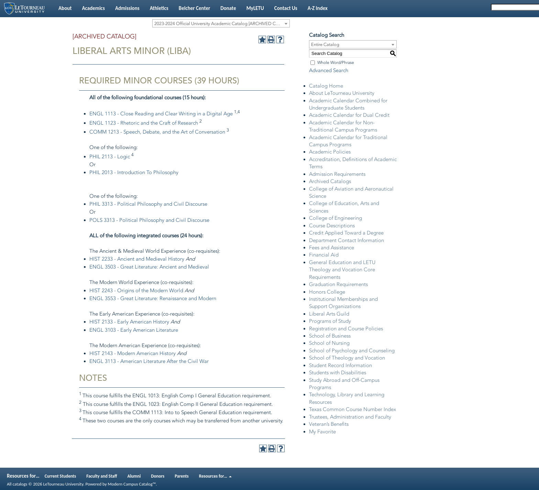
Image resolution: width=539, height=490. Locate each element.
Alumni (134, 476)
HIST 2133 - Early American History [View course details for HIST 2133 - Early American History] (129, 322)
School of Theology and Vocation (347, 358)
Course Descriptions (332, 226)
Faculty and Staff (101, 476)
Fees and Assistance (331, 247)
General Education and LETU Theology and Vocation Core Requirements (342, 269)
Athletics (159, 8)
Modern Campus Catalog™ (132, 484)
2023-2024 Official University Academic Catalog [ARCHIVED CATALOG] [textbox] (221, 23)
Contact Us (285, 8)
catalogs (19, 484)
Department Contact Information (346, 240)
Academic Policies (330, 152)
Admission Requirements (337, 174)
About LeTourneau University (341, 93)
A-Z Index (318, 8)
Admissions (127, 8)
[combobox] (221, 23)
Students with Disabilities (337, 372)
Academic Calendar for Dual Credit (349, 115)
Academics (93, 8)
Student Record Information (340, 365)
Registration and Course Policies (346, 329)
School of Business (330, 336)
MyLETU (255, 8)
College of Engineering (335, 218)
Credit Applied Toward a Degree (346, 233)
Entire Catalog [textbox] (325, 44)
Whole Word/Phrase (335, 62)
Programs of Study (330, 321)
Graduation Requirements (338, 284)
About (65, 8)
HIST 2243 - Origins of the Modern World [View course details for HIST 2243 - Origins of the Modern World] (136, 290)
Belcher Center (194, 8)
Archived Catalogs (330, 181)
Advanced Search (328, 70)
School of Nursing (329, 343)
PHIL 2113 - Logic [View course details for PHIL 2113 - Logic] (109, 156)
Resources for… (215, 476)
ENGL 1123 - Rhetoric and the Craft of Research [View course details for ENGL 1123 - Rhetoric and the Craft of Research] (143, 123)
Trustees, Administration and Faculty (350, 417)
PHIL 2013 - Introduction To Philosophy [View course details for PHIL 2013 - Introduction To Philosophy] (133, 172)
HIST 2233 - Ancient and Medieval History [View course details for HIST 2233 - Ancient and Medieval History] (136, 259)
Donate (228, 8)
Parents (182, 476)
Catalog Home (326, 86)
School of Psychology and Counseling (352, 350)
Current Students (60, 476)
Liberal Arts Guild (329, 314)
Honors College (327, 292)
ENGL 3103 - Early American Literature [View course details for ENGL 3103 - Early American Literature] (133, 330)
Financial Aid (324, 255)
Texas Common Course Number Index (352, 409)
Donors (157, 476)
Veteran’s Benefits (329, 424)
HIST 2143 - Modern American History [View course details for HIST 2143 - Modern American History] (132, 353)
